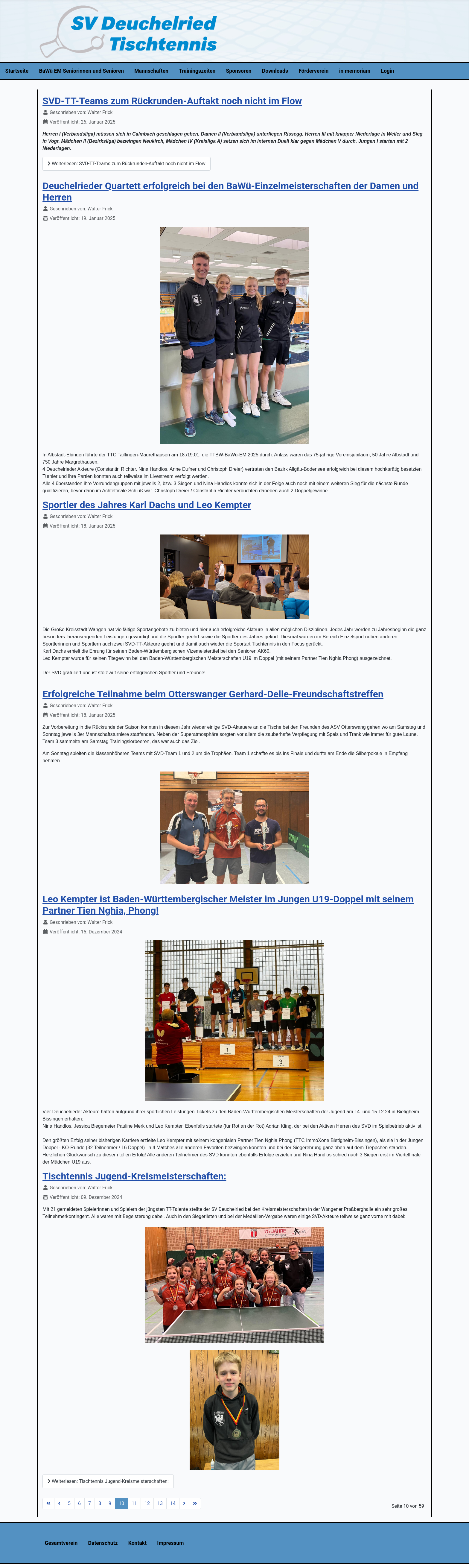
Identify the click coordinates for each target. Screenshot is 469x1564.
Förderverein (313, 71)
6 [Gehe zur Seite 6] (79, 1503)
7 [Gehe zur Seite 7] (89, 1503)
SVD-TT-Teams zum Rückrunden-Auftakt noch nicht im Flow (172, 101)
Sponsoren (239, 71)
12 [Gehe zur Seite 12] (147, 1503)
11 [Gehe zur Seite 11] (134, 1503)
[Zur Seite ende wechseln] (195, 1503)
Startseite (17, 71)
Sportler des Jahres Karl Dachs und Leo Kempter (146, 505)
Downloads (275, 71)
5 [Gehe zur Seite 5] (69, 1503)
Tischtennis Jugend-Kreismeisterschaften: (134, 1176)
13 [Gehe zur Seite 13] (160, 1503)
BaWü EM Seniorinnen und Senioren (81, 71)
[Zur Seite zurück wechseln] (59, 1503)
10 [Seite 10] (121, 1503)
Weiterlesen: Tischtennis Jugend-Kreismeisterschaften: (108, 1481)
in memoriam (355, 71)
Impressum (170, 1543)
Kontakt (137, 1543)
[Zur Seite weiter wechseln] (184, 1503)
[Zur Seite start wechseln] (48, 1503)
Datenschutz (103, 1543)
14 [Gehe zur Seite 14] (173, 1503)
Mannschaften (151, 71)
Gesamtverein (61, 1543)
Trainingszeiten (197, 71)
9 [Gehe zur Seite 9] (110, 1503)
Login (387, 71)
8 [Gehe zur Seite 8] (99, 1503)
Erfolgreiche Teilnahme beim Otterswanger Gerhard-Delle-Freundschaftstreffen (212, 694)
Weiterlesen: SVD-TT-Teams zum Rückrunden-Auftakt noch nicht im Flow (126, 163)
